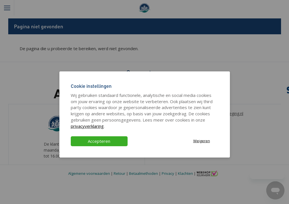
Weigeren (201, 140)
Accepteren (99, 141)
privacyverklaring (87, 126)
